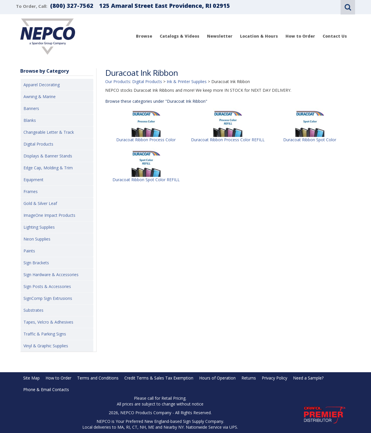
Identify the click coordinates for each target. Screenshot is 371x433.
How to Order (300, 36)
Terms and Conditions (98, 378)
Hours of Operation (217, 378)
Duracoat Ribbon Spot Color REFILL (146, 179)
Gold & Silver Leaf (40, 203)
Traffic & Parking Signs (44, 334)
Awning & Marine (39, 96)
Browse (144, 36)
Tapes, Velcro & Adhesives (48, 322)
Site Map (31, 378)
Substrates (33, 310)
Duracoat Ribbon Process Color (146, 139)
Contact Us (335, 36)
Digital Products (38, 144)
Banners (31, 108)
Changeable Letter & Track (48, 132)
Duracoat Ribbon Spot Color (309, 139)
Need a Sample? (308, 378)
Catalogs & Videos (179, 36)
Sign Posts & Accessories (47, 286)
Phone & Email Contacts (46, 389)
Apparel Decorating (41, 84)
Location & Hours (259, 36)
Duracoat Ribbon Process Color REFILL (228, 139)
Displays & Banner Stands (47, 156)
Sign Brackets (36, 262)
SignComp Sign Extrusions (47, 298)
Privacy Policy (274, 378)
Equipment (33, 179)
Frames (30, 191)
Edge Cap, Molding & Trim (48, 167)
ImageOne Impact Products (49, 215)
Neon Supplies (36, 239)
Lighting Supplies (39, 227)
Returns (248, 378)
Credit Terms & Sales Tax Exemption (158, 378)
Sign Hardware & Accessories (51, 274)
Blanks (29, 120)
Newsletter (219, 36)
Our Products (117, 81)
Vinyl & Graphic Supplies (45, 345)
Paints (29, 251)
